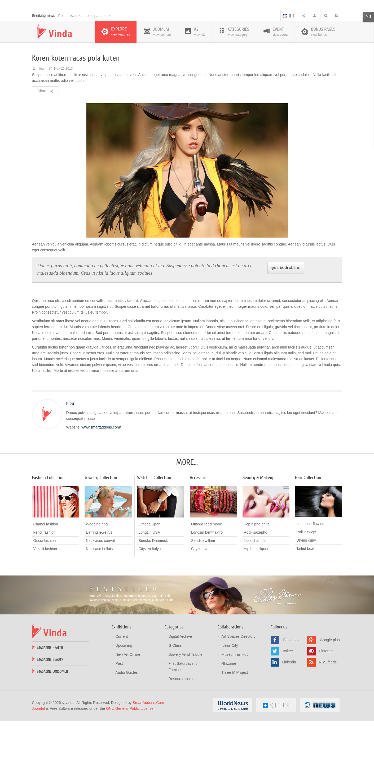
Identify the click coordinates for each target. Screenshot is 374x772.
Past (119, 715)
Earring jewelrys (99, 584)
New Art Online (128, 706)
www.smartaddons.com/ (101, 479)
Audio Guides (127, 724)
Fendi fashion (44, 584)
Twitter (287, 702)
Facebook (291, 691)
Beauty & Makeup (259, 529)
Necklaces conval (100, 592)
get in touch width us (285, 320)
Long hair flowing (310, 576)
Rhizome (229, 715)
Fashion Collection (48, 529)
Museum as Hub (235, 706)
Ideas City (230, 697)
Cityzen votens (203, 601)
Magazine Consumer (52, 723)
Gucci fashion (44, 592)
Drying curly (306, 592)
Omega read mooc (206, 576)
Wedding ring (97, 576)
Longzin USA (149, 584)
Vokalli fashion (45, 601)
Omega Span (150, 576)
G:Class (175, 697)
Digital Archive (180, 688)
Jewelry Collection (101, 529)
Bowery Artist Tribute (186, 706)
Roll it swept (306, 584)
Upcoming (124, 697)
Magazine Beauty (50, 711)
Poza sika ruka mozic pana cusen (86, 67)
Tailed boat (305, 600)
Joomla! (38, 760)
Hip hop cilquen (257, 601)
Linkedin (289, 714)
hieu (40, 120)
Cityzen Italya (150, 601)
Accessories (200, 529)
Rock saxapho (255, 584)
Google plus (330, 691)
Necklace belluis (99, 601)
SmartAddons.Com (148, 754)
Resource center (182, 731)
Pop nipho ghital (257, 576)
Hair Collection (308, 529)
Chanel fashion (45, 576)
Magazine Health (50, 699)
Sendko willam (203, 592)
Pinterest (326, 702)
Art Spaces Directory (239, 688)
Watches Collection (154, 529)
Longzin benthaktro (207, 584)
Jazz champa (255, 592)
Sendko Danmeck (153, 592)
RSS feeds (328, 714)
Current (122, 688)
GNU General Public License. (130, 760)
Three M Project (235, 724)
